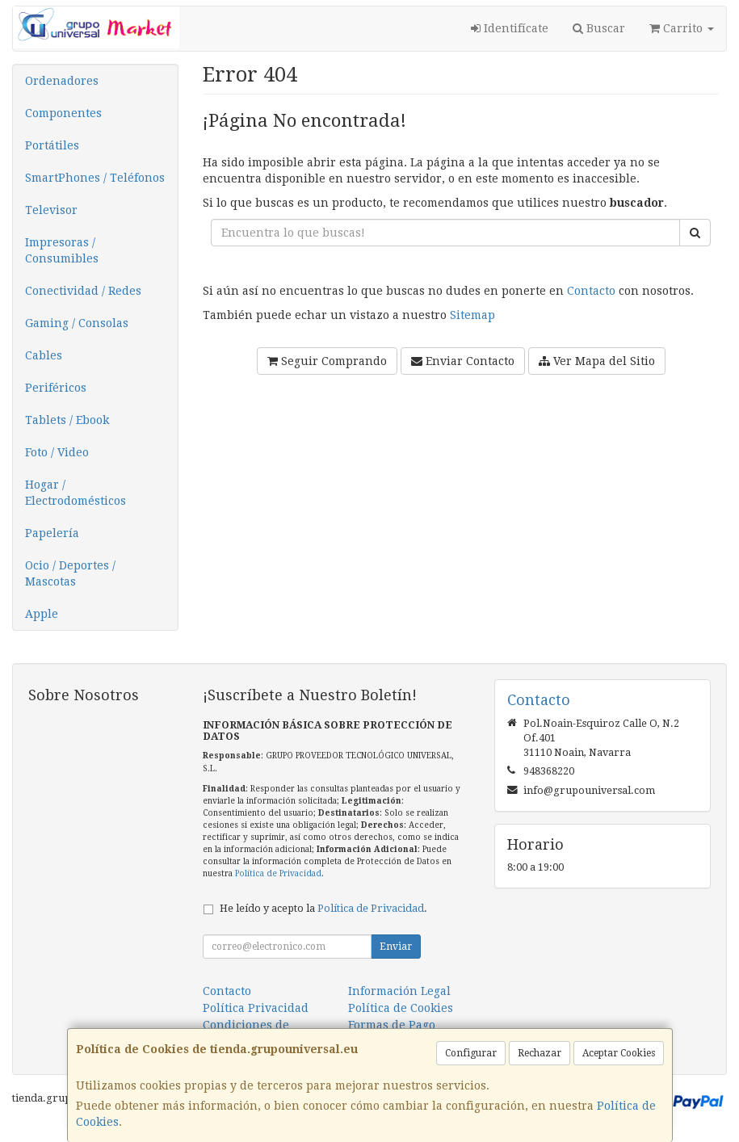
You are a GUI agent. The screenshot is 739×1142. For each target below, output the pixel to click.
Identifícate (509, 28)
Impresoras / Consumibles (62, 250)
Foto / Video (57, 452)
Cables (43, 355)
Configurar (471, 1053)
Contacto (591, 290)
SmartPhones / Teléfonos (95, 177)
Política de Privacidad (278, 873)
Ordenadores (62, 80)
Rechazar (539, 1053)
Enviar (396, 946)
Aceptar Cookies (618, 1053)
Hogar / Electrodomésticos (75, 492)
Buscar (599, 28)
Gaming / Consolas (76, 323)
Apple (41, 613)
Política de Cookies (400, 1007)
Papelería (52, 533)
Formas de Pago (391, 1024)
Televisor (51, 210)
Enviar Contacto (462, 361)
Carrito (681, 28)
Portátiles (52, 145)
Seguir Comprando (327, 361)
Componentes (63, 113)
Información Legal (399, 991)
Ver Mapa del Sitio (597, 361)
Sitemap (472, 315)
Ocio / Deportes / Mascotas (70, 573)
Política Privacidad (256, 1007)
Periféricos (55, 387)
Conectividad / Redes (83, 290)
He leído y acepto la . (323, 908)
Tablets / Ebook (67, 420)
